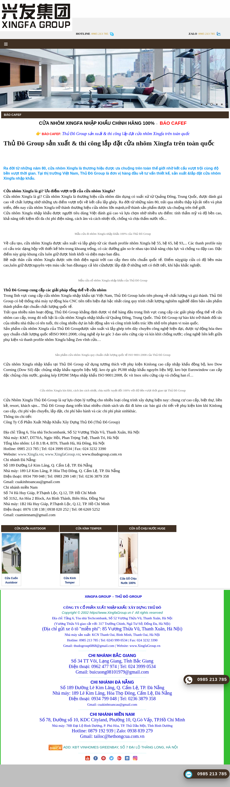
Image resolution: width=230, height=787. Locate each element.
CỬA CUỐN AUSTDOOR (30, 528)
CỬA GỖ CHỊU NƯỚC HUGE (147, 528)
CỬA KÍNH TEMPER (88, 528)
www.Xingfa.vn (30, 454)
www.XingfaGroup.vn (62, 454)
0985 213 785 (206, 33)
